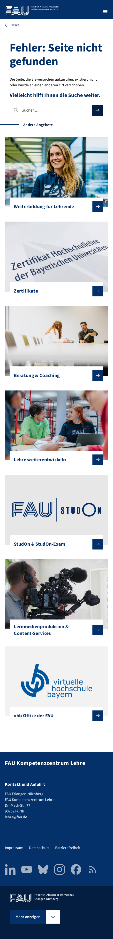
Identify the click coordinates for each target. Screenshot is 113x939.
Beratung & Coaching (54, 375)
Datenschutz (39, 847)
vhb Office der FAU (54, 715)
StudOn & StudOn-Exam (54, 544)
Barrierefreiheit (67, 847)
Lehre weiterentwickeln (54, 459)
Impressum (14, 847)
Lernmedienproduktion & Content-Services (54, 630)
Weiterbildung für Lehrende (54, 206)
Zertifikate (54, 291)
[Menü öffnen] (105, 11)
